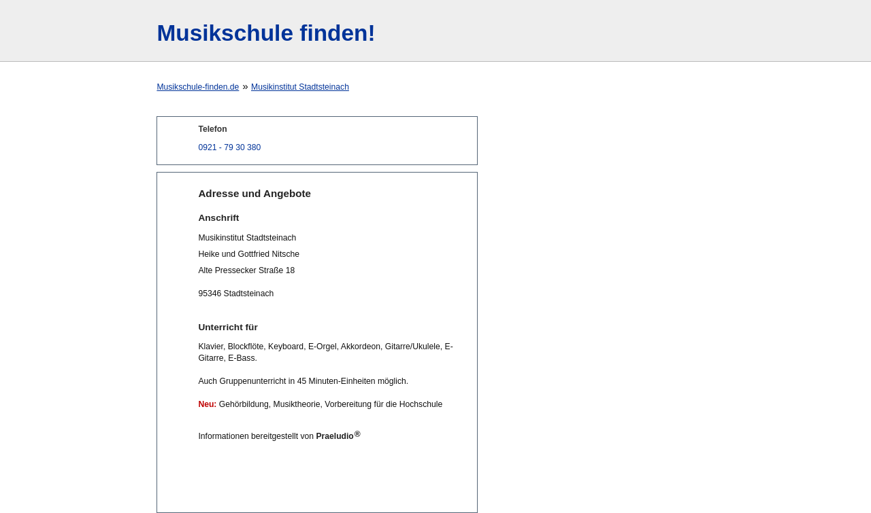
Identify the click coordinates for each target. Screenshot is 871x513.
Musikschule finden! (266, 33)
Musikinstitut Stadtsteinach (300, 87)
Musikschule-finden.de (198, 87)
